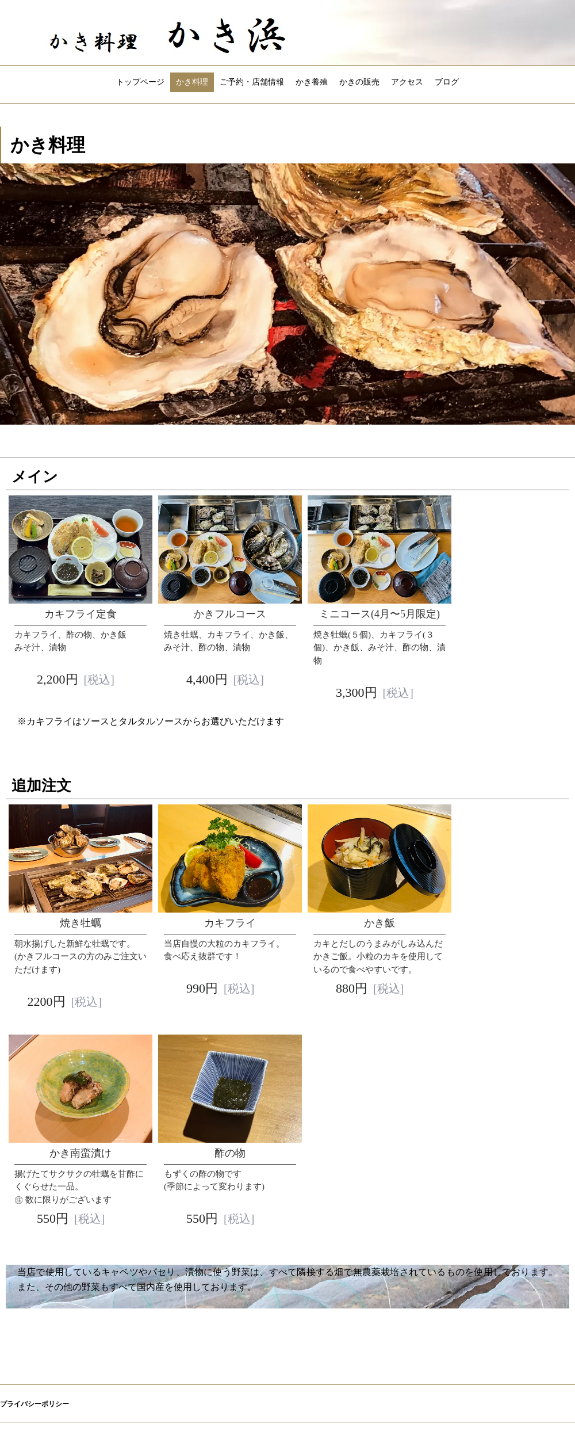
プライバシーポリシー (34, 1404)
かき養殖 (312, 82)
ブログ (447, 82)
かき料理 (192, 82)
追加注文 (41, 785)
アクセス (407, 82)
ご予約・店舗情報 (252, 82)
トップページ (140, 82)
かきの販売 (359, 82)
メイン (35, 476)
